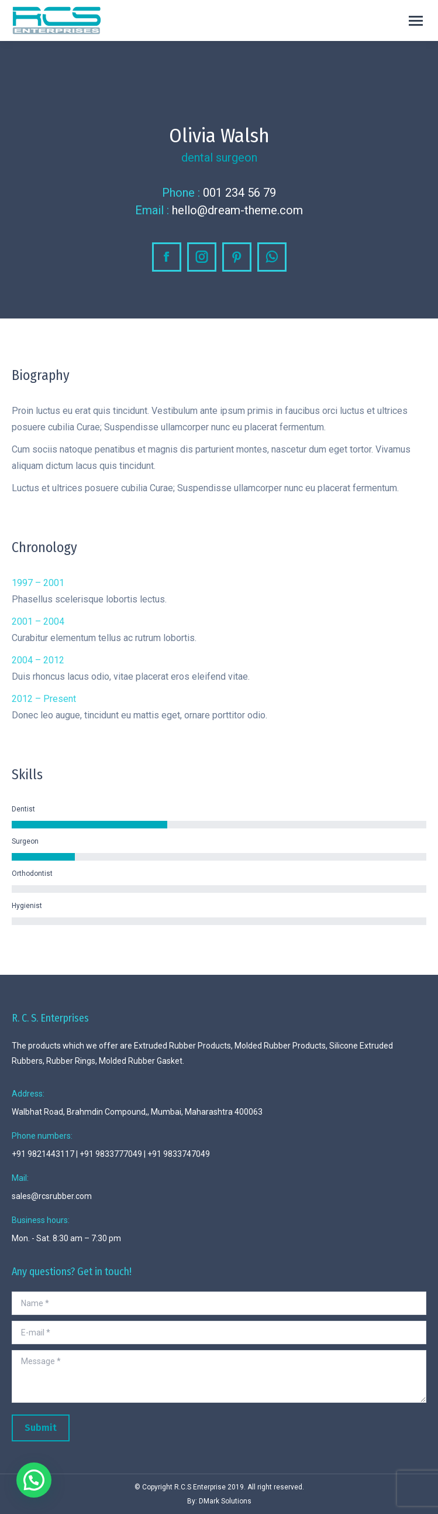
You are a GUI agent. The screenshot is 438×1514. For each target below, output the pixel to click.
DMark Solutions (225, 1501)
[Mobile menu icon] (415, 21)
